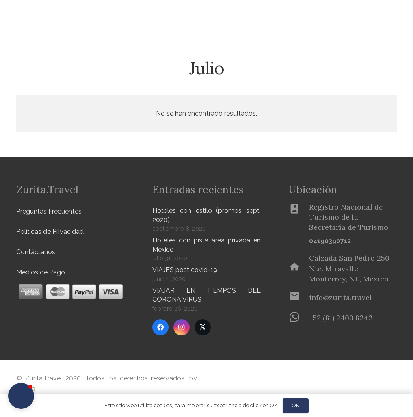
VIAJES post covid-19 (184, 270)
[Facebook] (160, 327)
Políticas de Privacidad (50, 232)
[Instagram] (181, 327)
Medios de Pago (40, 272)
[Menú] (379, 16)
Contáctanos (35, 252)
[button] (134, 16)
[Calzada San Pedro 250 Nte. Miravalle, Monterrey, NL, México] (298, 268)
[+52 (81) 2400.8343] (298, 317)
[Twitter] (203, 327)
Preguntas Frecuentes (49, 211)
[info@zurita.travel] (298, 297)
